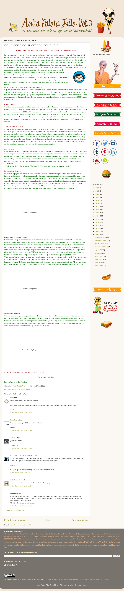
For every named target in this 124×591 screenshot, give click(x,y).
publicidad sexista (57, 545)
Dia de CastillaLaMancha (54, 534)
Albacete (7, 534)
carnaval (17, 539)
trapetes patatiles (107, 545)
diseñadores (65, 539)
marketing (7, 542)
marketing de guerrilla (19, 542)
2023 (98, 188)
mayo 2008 (99, 259)
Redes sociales (40, 536)
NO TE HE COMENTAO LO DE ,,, (22, 455)
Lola (18, 536)
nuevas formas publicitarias (47, 542)
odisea (28, 389)
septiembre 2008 (101, 247)
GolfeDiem (107, 534)
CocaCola (31, 534)
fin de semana (94, 539)
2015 (98, 213)
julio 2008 (98, 253)
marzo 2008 (99, 265)
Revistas (51, 536)
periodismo (80, 542)
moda (35, 542)
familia (86, 539)
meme (30, 542)
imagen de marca (106, 539)
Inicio (48, 520)
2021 (98, 194)
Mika (23, 389)
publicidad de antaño (29, 545)
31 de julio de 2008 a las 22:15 (21, 506)
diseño (72, 539)
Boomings (14, 420)
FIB (19, 389)
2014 (98, 216)
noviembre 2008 (101, 241)
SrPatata (57, 536)
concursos (44, 539)
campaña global (114, 536)
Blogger (84, 585)
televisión (96, 545)
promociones (8, 545)
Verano (71, 536)
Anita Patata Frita (16, 480)
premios (117, 542)
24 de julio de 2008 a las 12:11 (21, 473)
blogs (107, 536)
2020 (98, 197)
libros (114, 539)
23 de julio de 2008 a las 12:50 (21, 430)
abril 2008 (98, 262)
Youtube (96, 536)
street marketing (86, 545)
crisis (58, 539)
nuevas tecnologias (62, 542)
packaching (72, 542)
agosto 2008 (99, 250)
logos (118, 539)
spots (76, 544)
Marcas (22, 536)
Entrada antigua (80, 520)
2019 (98, 200)
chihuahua (25, 539)
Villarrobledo (80, 536)
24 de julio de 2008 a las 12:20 (21, 486)
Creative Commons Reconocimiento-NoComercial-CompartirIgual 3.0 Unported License (77, 579)
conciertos (36, 539)
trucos (117, 545)
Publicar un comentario (15, 510)
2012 (98, 222)
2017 (98, 206)
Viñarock (89, 536)
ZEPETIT (13, 438)
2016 (98, 210)
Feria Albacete (97, 534)
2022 (98, 191)
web (5, 547)
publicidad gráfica (43, 545)
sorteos (70, 545)
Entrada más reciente (15, 520)
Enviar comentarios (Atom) (24, 525)
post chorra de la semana (98, 541)
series (65, 545)
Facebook (87, 534)
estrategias (79, 539)
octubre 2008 (100, 244)
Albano (13, 534)
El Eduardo (80, 534)
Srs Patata (64, 536)
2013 (98, 219)
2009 (98, 232)
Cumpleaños (40, 534)
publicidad (18, 545)
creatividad (52, 539)
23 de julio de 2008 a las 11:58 (21, 413)
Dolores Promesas (69, 534)
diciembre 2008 (100, 237)
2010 (98, 228)
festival (14, 389)
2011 (98, 225)
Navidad (29, 536)
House (114, 534)
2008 (98, 235)
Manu (12, 398)
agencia (101, 536)
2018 (98, 203)
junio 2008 (99, 256)
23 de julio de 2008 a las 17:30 (21, 448)
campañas (8, 539)
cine (30, 539)
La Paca (13, 536)
